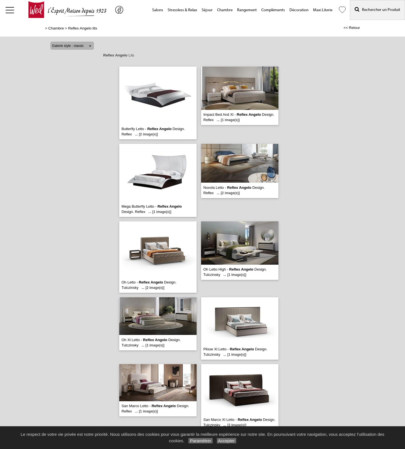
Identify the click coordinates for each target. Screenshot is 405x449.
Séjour (207, 10)
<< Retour (351, 28)
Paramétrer (200, 440)
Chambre (225, 10)
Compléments (273, 10)
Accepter (226, 440)
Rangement (247, 10)
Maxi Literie (322, 10)
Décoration (299, 10)
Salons (157, 10)
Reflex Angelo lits (82, 28)
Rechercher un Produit (377, 9)
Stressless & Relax (182, 10)
